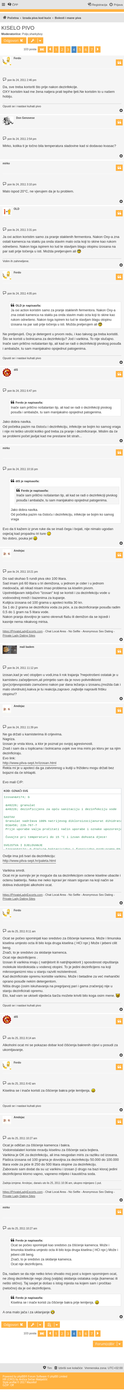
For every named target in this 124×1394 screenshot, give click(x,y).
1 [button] (56, 49)
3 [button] (68, 49)
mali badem (27, 646)
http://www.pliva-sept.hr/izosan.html (29, 763)
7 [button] (92, 49)
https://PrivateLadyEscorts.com (23, 631)
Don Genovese (25, 117)
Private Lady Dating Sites (19, 635)
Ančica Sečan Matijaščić (33, 1379)
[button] (42, 49)
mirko (6, 163)
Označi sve (19, 791)
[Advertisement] (62, 1356)
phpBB (21, 1376)
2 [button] (62, 49)
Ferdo (17, 58)
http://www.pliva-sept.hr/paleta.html (29, 861)
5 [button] (80, 49)
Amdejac (19, 550)
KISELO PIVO (18, 28)
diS (16, 369)
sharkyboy (35, 33)
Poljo (25, 33)
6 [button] (86, 49)
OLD (16, 208)
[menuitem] (12, 5)
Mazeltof (32, 1382)
